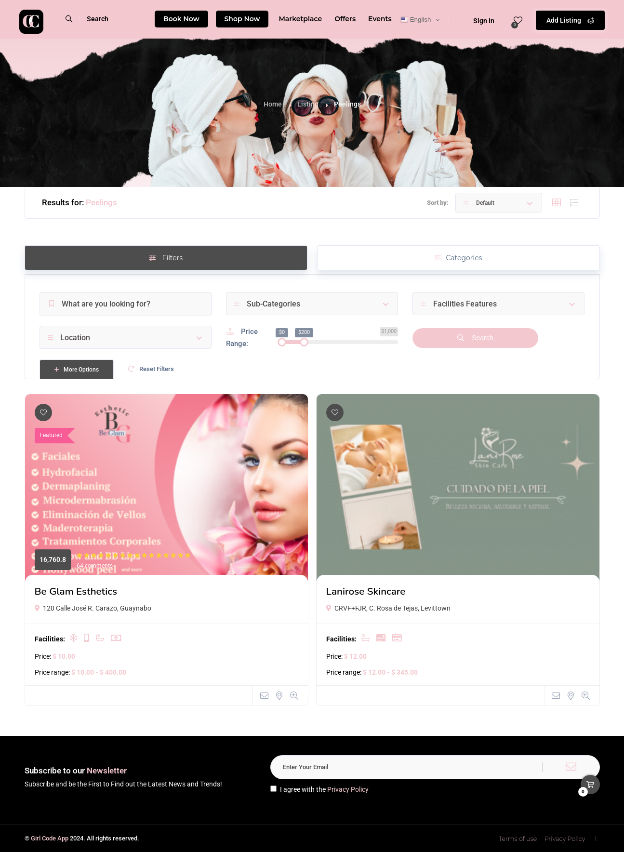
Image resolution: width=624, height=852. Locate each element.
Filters (166, 257)
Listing (308, 104)
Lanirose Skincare (366, 591)
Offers (345, 18)
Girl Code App (49, 838)
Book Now (181, 18)
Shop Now (242, 18)
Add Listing (570, 19)
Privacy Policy (348, 789)
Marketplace (300, 18)
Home (273, 104)
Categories (458, 257)
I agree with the (319, 789)
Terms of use (518, 838)
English (415, 20)
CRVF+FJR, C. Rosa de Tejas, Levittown (388, 608)
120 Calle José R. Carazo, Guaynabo (93, 608)
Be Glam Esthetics (76, 591)
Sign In (477, 21)
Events (380, 18)
